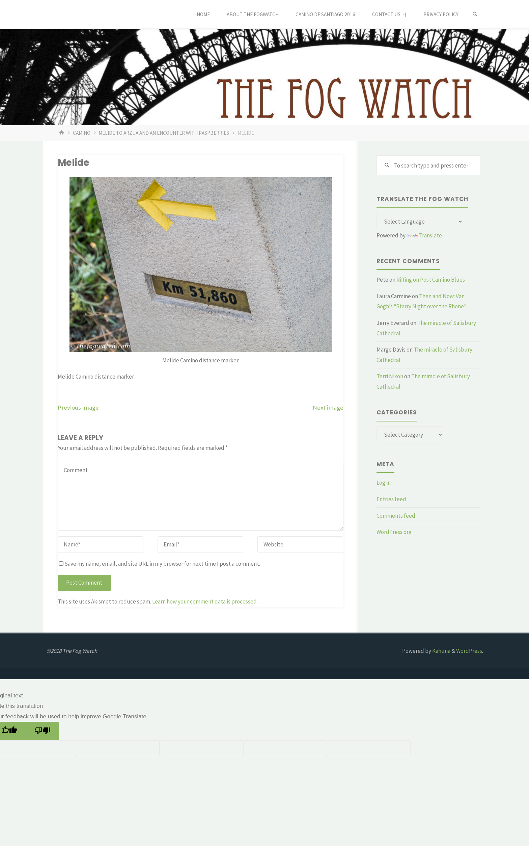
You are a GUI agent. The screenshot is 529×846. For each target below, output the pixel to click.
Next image (328, 407)
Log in (384, 482)
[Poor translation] (42, 731)
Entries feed (391, 499)
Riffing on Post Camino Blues (430, 279)
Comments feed (396, 515)
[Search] (475, 14)
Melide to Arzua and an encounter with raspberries (164, 133)
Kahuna (440, 651)
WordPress (469, 651)
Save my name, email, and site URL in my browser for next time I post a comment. (159, 563)
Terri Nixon (390, 376)
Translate (424, 235)
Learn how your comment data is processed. (205, 601)
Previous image (78, 407)
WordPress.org (394, 532)
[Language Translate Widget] (420, 221)
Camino (81, 133)
